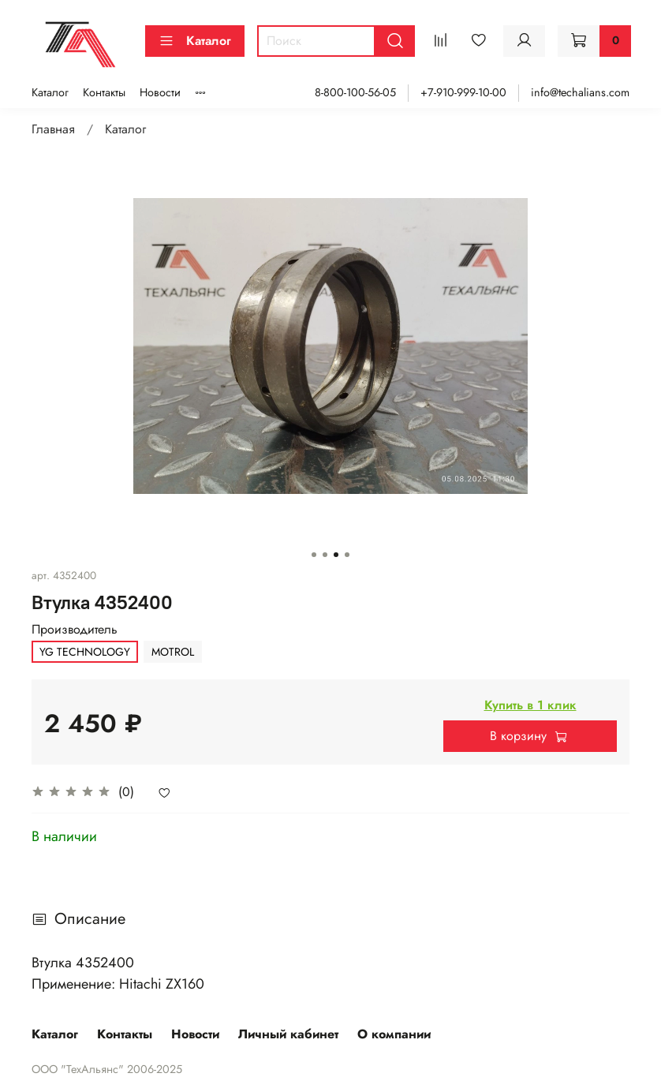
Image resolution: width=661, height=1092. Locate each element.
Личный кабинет (288, 1034)
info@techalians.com (580, 92)
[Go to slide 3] (336, 554)
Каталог (195, 41)
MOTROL (172, 652)
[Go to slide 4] (347, 554)
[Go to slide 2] (325, 554)
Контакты (104, 92)
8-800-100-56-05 (355, 92)
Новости (160, 92)
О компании (394, 1034)
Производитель (75, 629)
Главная (53, 129)
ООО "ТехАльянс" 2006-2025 (107, 1069)
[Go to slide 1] (314, 554)
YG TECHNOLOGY (84, 652)
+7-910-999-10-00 (463, 92)
